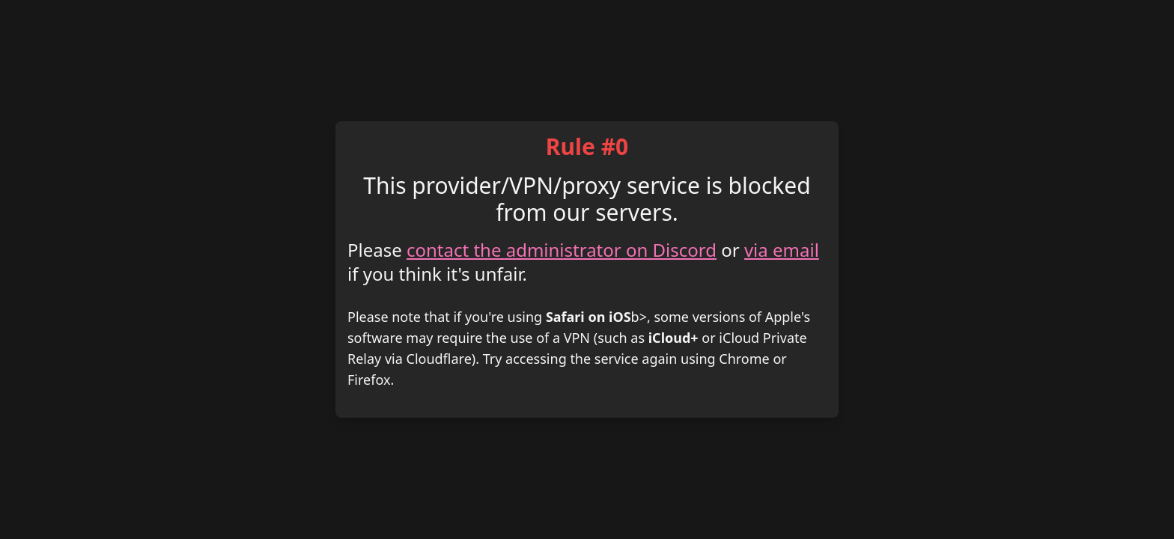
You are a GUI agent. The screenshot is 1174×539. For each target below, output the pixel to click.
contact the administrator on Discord (562, 249)
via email (781, 249)
